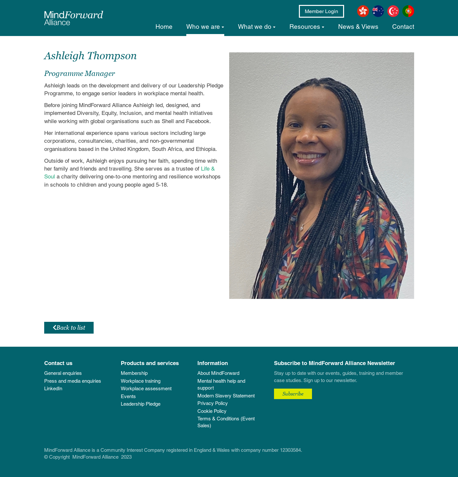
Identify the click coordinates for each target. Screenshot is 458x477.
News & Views (358, 26)
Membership (134, 373)
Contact (403, 26)
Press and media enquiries (72, 381)
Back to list (69, 327)
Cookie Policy (212, 411)
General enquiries (63, 373)
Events (128, 396)
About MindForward (218, 373)
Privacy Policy (212, 403)
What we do (254, 26)
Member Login (321, 11)
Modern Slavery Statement (226, 395)
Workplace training (140, 381)
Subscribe (293, 393)
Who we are (203, 26)
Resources (304, 26)
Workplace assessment (146, 388)
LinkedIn (53, 388)
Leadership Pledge (140, 404)
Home (164, 26)
